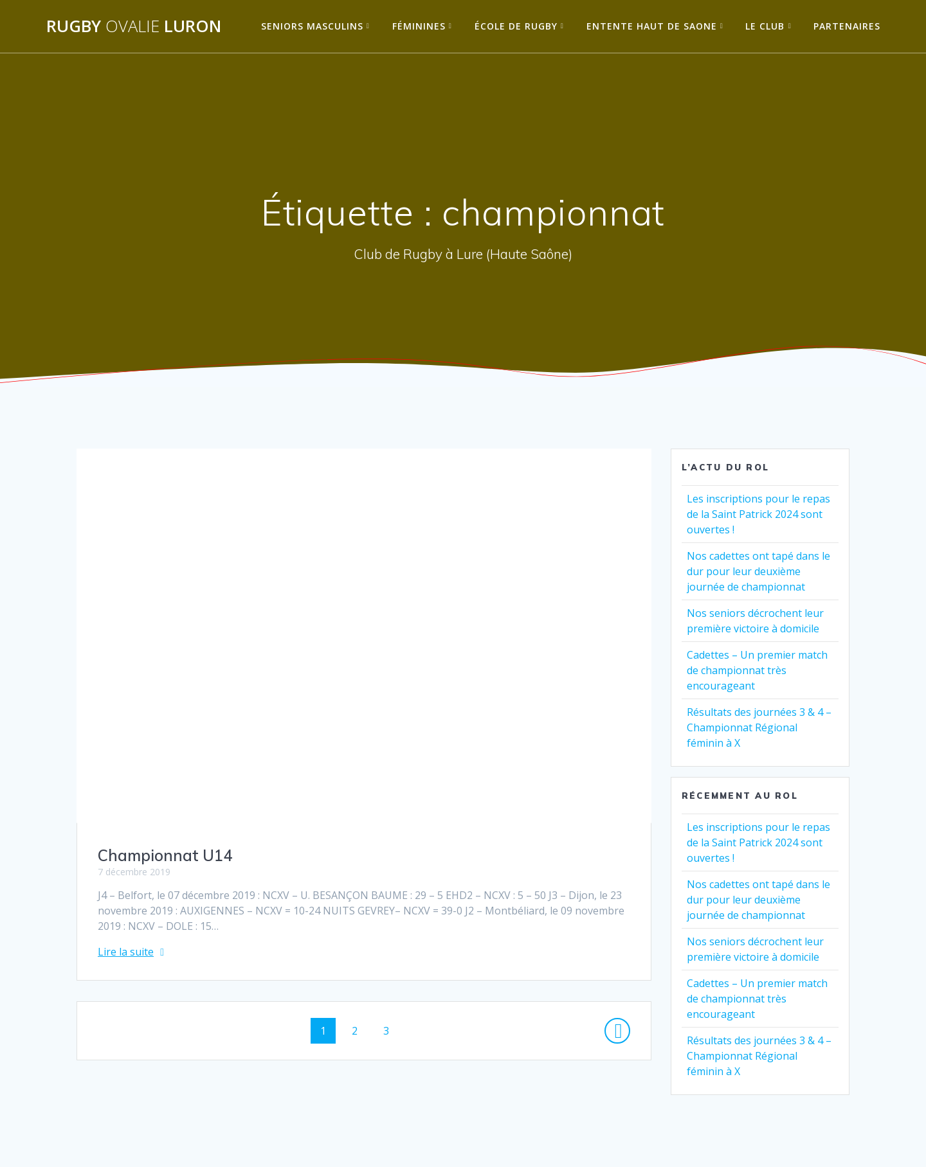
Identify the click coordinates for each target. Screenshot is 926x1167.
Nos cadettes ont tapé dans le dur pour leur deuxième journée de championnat (758, 571)
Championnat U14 (165, 855)
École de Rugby (516, 26)
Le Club (765, 26)
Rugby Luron (133, 26)
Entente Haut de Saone (651, 26)
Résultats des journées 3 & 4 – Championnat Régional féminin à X (759, 727)
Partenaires (846, 26)
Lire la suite (126, 952)
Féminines (419, 26)
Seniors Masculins (312, 26)
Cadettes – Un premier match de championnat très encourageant (757, 670)
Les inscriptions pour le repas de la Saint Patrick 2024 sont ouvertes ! (758, 514)
